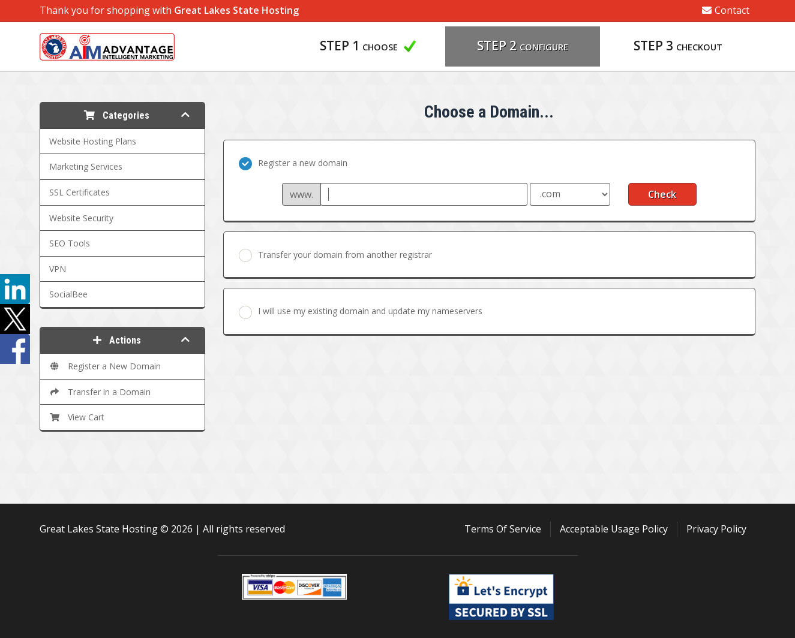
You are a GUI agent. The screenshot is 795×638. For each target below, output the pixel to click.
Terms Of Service (502, 528)
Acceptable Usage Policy (614, 528)
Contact (725, 10)
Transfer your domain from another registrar (335, 255)
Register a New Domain (105, 366)
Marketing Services (85, 166)
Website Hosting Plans (92, 141)
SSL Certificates (79, 192)
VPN (57, 269)
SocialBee (68, 294)
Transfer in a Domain (100, 392)
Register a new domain (293, 163)
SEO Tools (69, 243)
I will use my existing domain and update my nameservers (360, 311)
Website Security (81, 218)
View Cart (76, 417)
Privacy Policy (716, 528)
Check (662, 194)
